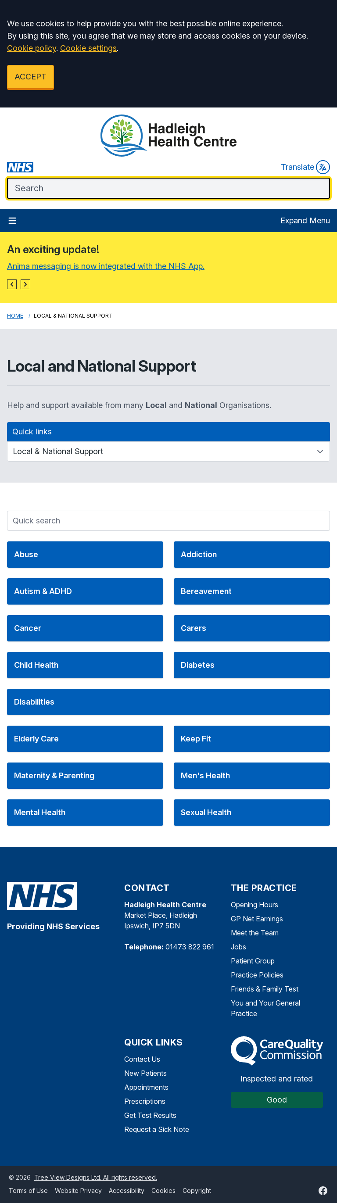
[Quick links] (168, 451)
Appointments (146, 1087)
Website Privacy (78, 1190)
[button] (12, 284)
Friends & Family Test (264, 989)
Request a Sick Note (156, 1129)
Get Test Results (150, 1115)
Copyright (197, 1190)
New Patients (145, 1073)
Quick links (32, 431)
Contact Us (142, 1059)
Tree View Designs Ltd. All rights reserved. (95, 1177)
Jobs (238, 946)
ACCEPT (30, 76)
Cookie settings (88, 48)
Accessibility (126, 1190)
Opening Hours (254, 904)
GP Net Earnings (257, 918)
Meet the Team (255, 932)
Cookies (163, 1190)
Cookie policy (31, 48)
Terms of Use (28, 1190)
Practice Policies (257, 974)
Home (15, 315)
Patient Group (253, 960)
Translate (305, 167)
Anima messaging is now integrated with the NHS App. (105, 266)
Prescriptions (144, 1101)
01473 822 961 (189, 946)
